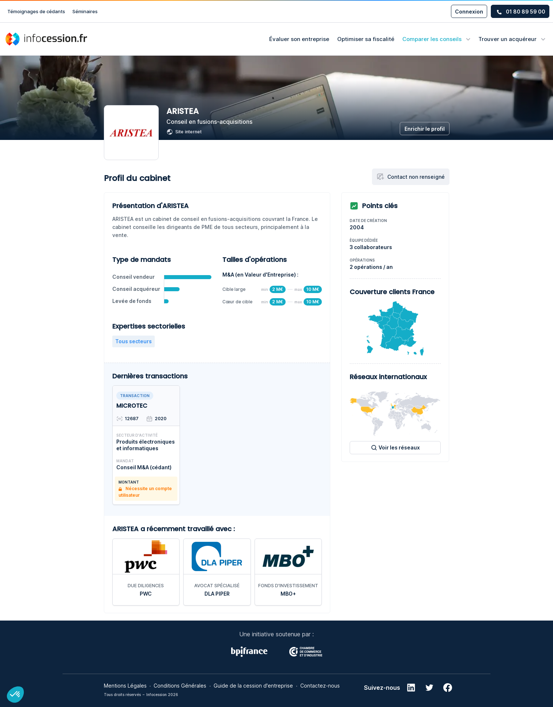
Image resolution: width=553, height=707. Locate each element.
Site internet (184, 132)
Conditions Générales (180, 685)
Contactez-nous (320, 685)
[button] (15, 694)
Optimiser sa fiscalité (365, 39)
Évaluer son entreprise (299, 39)
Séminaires (85, 11)
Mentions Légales (125, 685)
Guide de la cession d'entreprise (253, 685)
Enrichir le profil (425, 129)
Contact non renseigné (411, 176)
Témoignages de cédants (36, 11)
